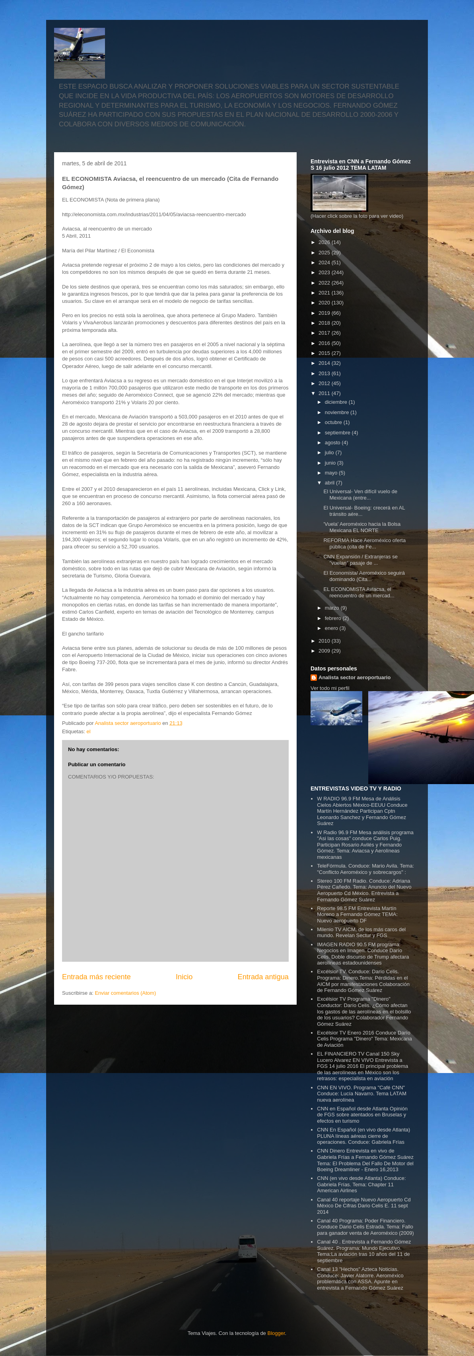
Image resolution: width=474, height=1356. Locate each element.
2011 (325, 393)
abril (330, 483)
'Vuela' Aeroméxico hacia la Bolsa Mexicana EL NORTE (361, 527)
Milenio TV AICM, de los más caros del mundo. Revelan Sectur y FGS (361, 932)
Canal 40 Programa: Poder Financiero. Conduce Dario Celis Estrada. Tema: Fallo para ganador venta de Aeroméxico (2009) (365, 1227)
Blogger (276, 1333)
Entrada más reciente (96, 977)
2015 (325, 353)
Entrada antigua (263, 977)
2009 (325, 651)
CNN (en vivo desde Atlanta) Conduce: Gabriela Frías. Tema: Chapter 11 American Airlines (361, 1184)
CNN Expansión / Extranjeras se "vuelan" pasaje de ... (360, 560)
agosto (333, 443)
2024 (325, 262)
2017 (325, 333)
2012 (325, 383)
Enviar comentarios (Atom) (125, 993)
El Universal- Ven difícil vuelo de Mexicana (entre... (360, 494)
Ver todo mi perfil (330, 688)
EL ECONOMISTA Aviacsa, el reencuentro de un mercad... (358, 592)
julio (330, 452)
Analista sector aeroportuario (354, 677)
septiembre (338, 433)
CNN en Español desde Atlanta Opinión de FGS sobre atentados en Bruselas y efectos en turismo (362, 1115)
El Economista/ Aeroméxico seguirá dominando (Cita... (363, 576)
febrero (334, 618)
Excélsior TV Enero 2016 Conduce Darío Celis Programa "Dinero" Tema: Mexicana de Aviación (364, 1039)
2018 (325, 323)
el (88, 731)
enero (332, 628)
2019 (325, 313)
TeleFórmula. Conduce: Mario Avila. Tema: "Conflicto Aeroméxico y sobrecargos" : (365, 869)
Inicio (184, 977)
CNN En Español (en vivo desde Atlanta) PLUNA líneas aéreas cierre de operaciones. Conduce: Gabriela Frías (363, 1136)
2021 (325, 293)
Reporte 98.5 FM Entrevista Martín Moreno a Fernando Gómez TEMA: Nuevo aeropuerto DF (357, 914)
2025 (325, 253)
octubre (334, 422)
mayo (332, 473)
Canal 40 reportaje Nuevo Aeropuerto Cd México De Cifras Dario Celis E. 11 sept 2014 (364, 1206)
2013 (325, 373)
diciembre (337, 402)
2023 (325, 272)
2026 (325, 242)
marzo (333, 608)
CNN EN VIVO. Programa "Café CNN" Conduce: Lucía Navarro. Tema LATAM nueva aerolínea (361, 1094)
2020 (325, 303)
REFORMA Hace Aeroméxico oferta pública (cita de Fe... (364, 543)
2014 (325, 363)
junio (331, 463)
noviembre (337, 412)
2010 (325, 641)
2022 (325, 283)
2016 (325, 343)
